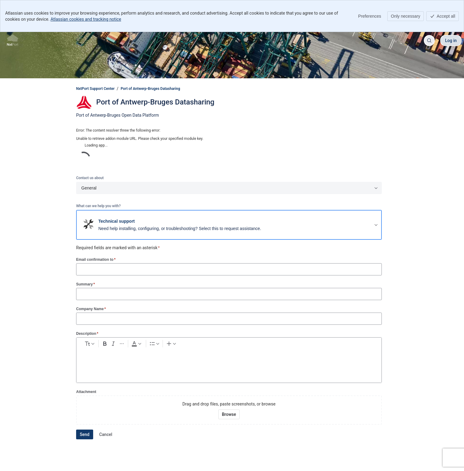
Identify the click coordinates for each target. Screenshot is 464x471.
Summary (85, 284)
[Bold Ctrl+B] (130, 345)
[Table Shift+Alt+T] (246, 345)
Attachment (86, 392)
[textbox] (229, 363)
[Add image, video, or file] (224, 345)
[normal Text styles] (101, 345)
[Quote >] (279, 345)
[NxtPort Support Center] (12, 40)
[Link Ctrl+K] (213, 345)
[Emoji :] (235, 345)
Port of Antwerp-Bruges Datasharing (150, 89)
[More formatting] (152, 345)
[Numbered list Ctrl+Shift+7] (198, 345)
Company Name (91, 308)
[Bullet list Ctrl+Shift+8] (187, 345)
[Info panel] (268, 345)
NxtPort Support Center (95, 89)
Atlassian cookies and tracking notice (86, 19)
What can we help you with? (98, 206)
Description (87, 333)
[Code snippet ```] (257, 345)
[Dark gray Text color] (169, 345)
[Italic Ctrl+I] (141, 345)
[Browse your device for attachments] (229, 414)
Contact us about (90, 178)
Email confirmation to (95, 259)
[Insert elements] (293, 345)
